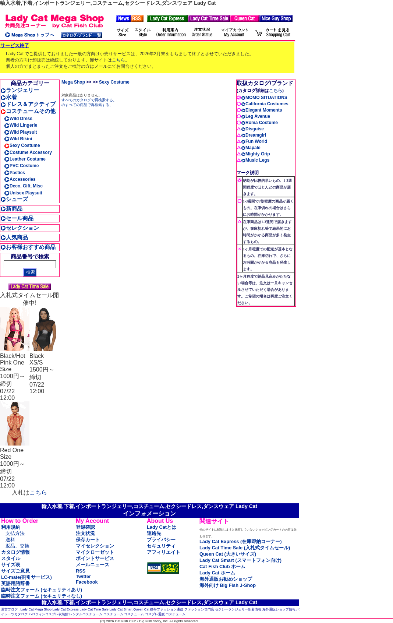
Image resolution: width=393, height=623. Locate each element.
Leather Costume (25, 159)
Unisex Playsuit (23, 193)
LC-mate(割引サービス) (26, 577)
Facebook (87, 582)
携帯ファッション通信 (166, 609)
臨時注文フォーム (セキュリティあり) (41, 589)
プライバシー (161, 539)
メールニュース (92, 564)
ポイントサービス (95, 558)
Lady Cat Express (66, 609)
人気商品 (14, 237)
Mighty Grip (255, 153)
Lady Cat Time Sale (94, 609)
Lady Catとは (161, 527)
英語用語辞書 (15, 583)
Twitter (83, 576)
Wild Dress (18, 118)
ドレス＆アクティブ (28, 104)
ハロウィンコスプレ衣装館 (48, 614)
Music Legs (255, 160)
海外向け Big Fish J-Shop (227, 585)
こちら (118, 60)
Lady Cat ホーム (217, 573)
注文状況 (85, 533)
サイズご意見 (15, 571)
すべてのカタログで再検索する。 (89, 100)
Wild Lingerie (20, 125)
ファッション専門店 (199, 609)
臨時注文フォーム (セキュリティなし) (41, 596)
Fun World (254, 141)
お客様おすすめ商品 (28, 247)
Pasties (14, 172)
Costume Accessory (28, 152)
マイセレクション (95, 546)
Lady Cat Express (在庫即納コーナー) (240, 541)
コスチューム (113, 614)
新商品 (11, 208)
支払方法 (15, 533)
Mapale (251, 147)
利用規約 (10, 527)
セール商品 (16, 218)
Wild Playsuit (20, 132)
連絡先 (154, 533)
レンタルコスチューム (85, 614)
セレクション (19, 228)
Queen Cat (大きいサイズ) (227, 554)
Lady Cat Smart (120, 609)
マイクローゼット (95, 552)
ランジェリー (19, 90)
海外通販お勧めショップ (225, 579)
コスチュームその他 (28, 111)
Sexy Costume (22, 145)
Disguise (252, 128)
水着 (8, 97)
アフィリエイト (163, 552)
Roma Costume (259, 122)
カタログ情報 (15, 552)
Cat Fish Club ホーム (222, 566)
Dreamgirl (253, 135)
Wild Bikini (18, 138)
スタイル (10, 558)
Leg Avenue (255, 116)
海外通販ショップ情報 (278, 609)
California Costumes (264, 103)
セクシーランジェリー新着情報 (238, 609)
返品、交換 (17, 546)
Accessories (20, 179)
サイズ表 (10, 564)
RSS (80, 571)
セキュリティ (161, 546)
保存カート (88, 539)
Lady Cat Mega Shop (36, 609)
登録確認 (85, 527)
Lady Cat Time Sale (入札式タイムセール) (244, 547)
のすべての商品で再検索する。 (87, 105)
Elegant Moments (261, 110)
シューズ (14, 199)
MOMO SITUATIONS (264, 97)
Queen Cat (141, 609)
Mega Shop (73, 82)
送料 (10, 539)
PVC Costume (21, 165)
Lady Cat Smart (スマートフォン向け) (240, 560)
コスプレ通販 (155, 614)
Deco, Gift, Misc (23, 186)
